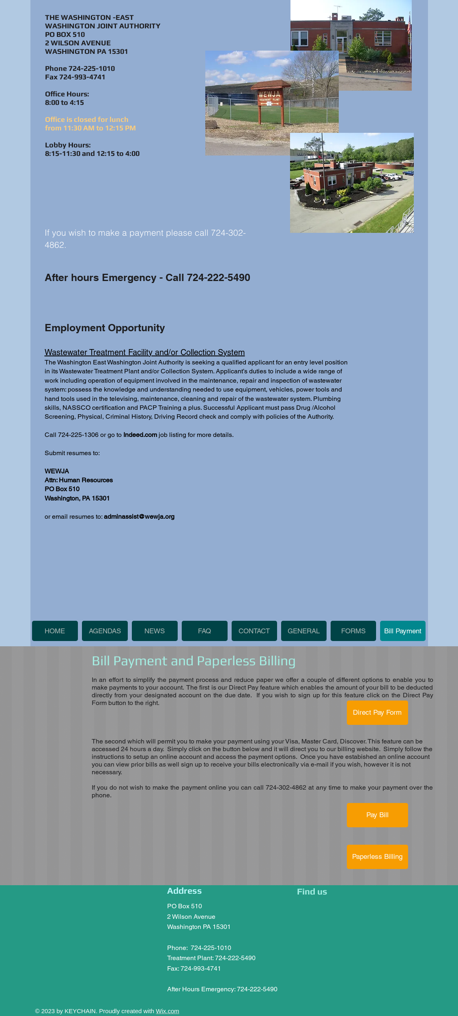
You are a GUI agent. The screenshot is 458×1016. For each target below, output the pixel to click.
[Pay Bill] (377, 815)
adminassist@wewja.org (139, 516)
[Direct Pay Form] (377, 713)
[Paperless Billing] (377, 857)
